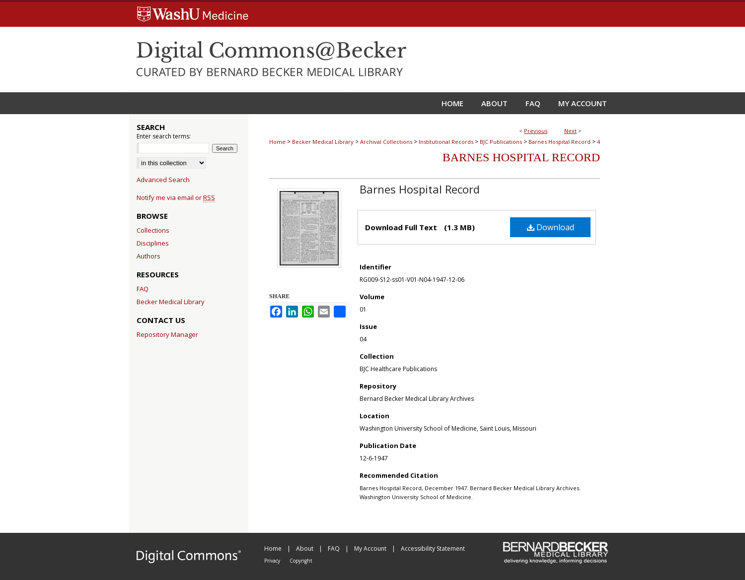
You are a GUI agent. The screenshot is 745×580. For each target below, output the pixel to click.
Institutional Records (446, 141)
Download (550, 227)
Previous (535, 130)
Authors (148, 256)
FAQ (143, 288)
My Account (371, 548)
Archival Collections (386, 141)
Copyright (301, 560)
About (305, 548)
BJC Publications (501, 141)
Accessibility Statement (433, 548)
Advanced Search (163, 179)
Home (277, 141)
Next (570, 130)
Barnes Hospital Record (559, 141)
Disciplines (153, 243)
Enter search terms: (164, 136)
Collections (153, 230)
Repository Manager (167, 334)
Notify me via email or (176, 197)
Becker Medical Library (323, 141)
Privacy (273, 560)
